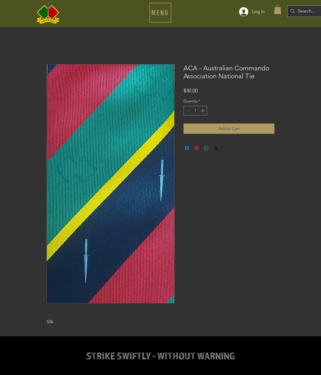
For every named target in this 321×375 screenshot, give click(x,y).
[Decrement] (187, 110)
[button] (160, 13)
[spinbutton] (195, 110)
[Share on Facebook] (187, 148)
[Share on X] (216, 148)
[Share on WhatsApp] (206, 148)
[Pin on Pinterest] (197, 148)
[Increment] (203, 110)
